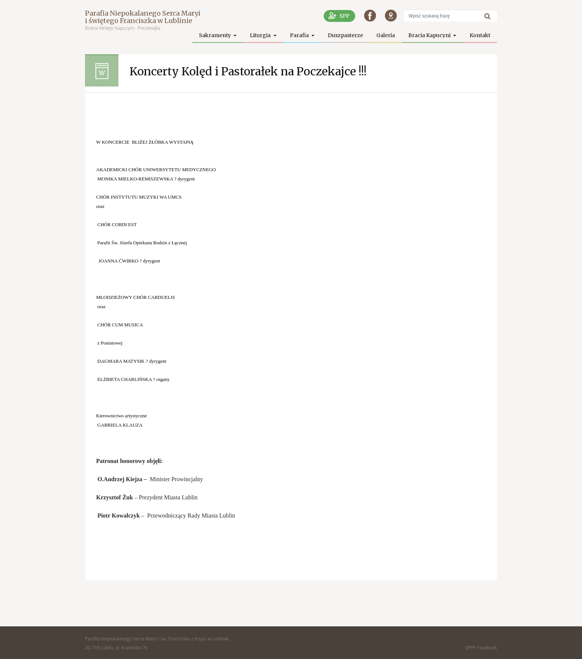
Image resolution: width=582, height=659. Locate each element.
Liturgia (261, 35)
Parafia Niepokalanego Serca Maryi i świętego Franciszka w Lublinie (142, 17)
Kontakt (480, 35)
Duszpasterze (345, 35)
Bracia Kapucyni (430, 35)
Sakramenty (215, 35)
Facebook (487, 648)
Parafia (300, 35)
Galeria (385, 35)
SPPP (470, 648)
